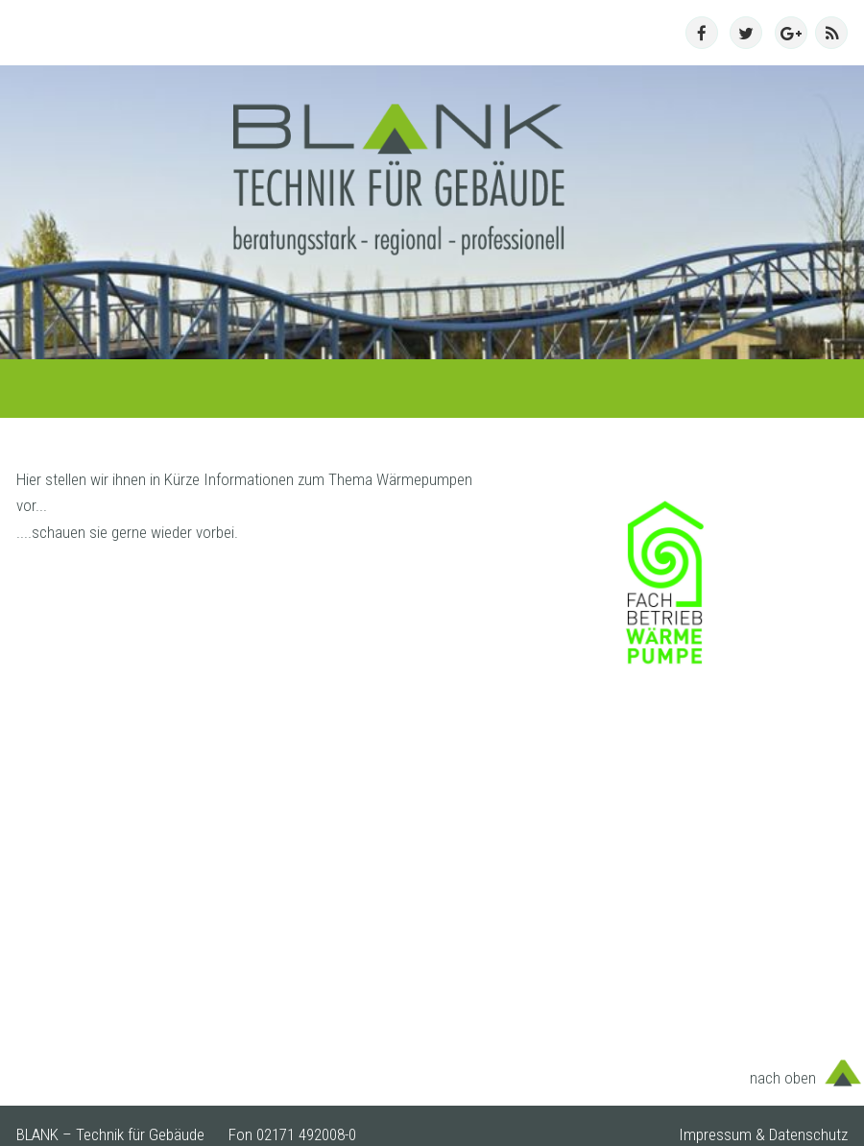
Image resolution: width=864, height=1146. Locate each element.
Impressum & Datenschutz (763, 1134)
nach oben (783, 1077)
